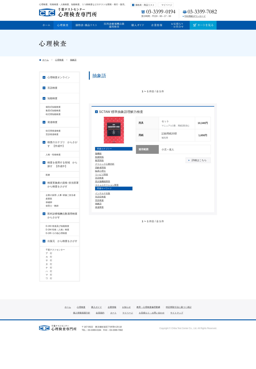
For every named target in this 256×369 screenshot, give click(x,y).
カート (113, 344)
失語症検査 (100, 197)
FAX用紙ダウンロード (195, 16)
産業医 (49, 209)
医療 (48, 183)
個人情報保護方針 (81, 344)
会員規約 (100, 344)
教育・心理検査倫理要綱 (148, 339)
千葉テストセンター (55, 269)
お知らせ (126, 339)
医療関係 (99, 157)
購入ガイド (96, 339)
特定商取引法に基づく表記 (178, 339)
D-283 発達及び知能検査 (57, 241)
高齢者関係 (100, 167)
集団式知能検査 (53, 112)
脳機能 (98, 153)
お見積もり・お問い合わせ (151, 344)
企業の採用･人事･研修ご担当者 (62, 205)
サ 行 (50, 284)
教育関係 (99, 160)
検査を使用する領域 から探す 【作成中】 (62, 172)
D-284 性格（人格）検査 (57, 246)
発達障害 (99, 207)
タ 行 (49, 289)
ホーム (45, 60)
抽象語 (73, 60)
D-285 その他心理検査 (56, 251)
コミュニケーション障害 (107, 185)
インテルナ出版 (102, 193)
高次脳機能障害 (102, 181)
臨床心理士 (100, 171)
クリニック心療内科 (104, 164)
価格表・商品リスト (144, 5)
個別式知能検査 (53, 107)
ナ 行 (49, 294)
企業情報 (112, 339)
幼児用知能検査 (53, 117)
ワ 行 (49, 309)
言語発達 (99, 200)
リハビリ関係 (101, 174)
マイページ (166, 5)
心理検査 (59, 60)
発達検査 (52, 126)
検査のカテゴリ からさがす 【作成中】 (62, 151)
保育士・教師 (52, 219)
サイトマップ (176, 344)
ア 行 (50, 274)
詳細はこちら (199, 160)
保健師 (49, 214)
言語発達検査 (52, 140)
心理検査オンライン (58, 77)
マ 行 (49, 304)
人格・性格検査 (53, 161)
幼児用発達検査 (53, 135)
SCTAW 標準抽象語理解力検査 (121, 112)
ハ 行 (49, 299)
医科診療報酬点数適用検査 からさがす (63, 231)
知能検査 (52, 98)
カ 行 (49, 279)
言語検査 (99, 178)
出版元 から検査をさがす (62, 260)
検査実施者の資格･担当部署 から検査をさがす (63, 194)
